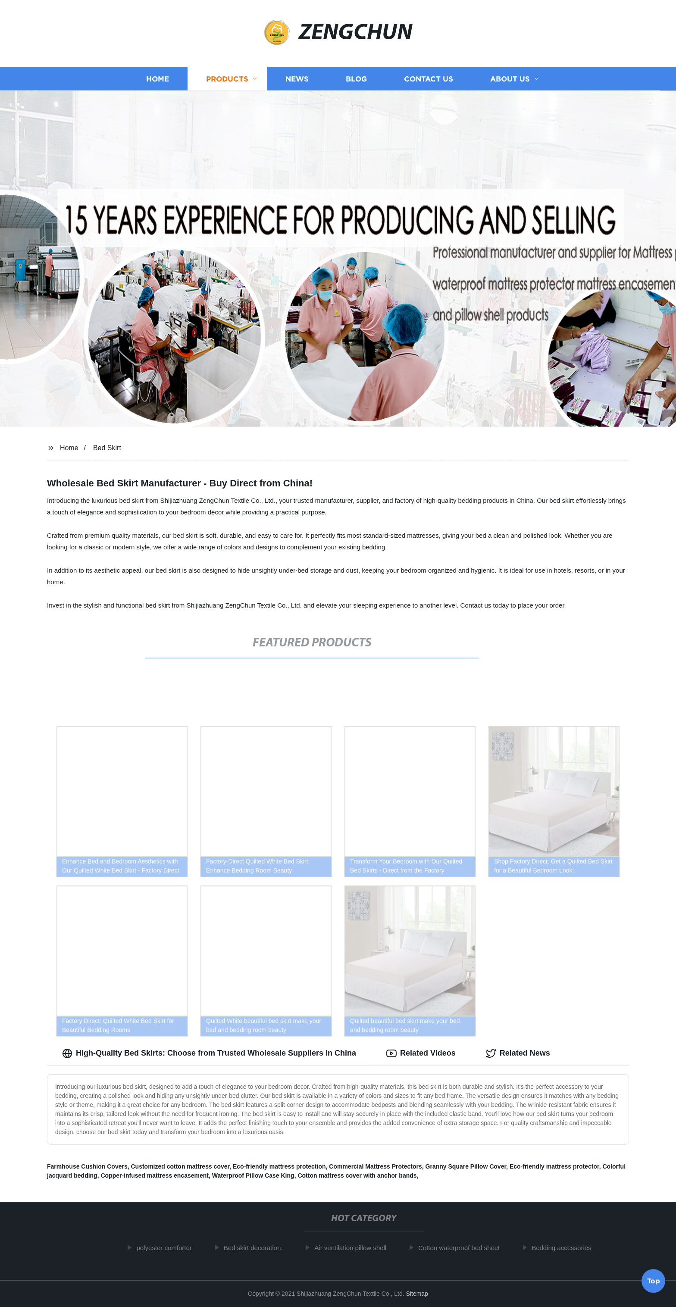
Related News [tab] (518, 1053)
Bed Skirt (107, 447)
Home (157, 79)
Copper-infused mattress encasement (154, 1175)
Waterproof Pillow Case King (253, 1175)
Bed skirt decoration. (257, 1247)
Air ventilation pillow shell (355, 1247)
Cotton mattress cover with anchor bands (356, 1175)
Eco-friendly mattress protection (279, 1166)
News (297, 79)
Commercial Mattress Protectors (375, 1166)
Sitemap (417, 1293)
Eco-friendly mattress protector (554, 1166)
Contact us (428, 79)
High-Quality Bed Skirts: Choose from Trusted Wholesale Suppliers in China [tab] (209, 1053)
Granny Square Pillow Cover (466, 1166)
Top (653, 1281)
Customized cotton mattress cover (180, 1166)
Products (227, 79)
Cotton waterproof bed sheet (463, 1247)
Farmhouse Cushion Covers (87, 1166)
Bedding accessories (565, 1247)
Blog (356, 79)
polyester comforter (168, 1247)
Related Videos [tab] (421, 1053)
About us (510, 79)
